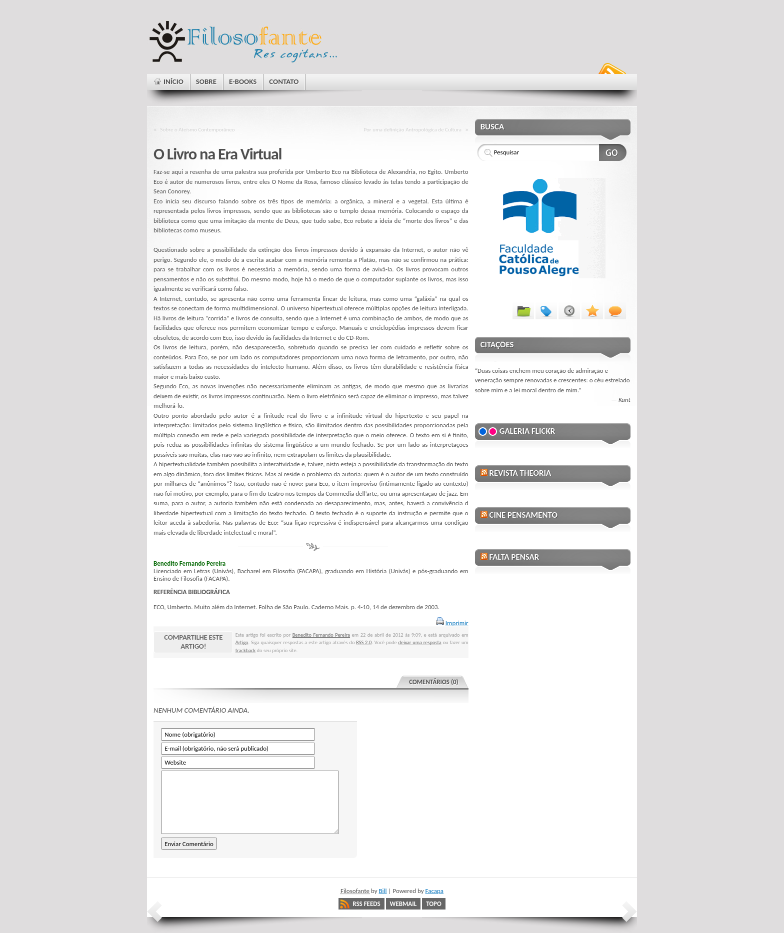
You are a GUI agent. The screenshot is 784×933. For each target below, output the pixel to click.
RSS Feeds (366, 904)
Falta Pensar (514, 557)
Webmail (403, 904)
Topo (434, 904)
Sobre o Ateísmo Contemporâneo (197, 129)
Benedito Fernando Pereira (321, 635)
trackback (246, 650)
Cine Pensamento (523, 515)
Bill (383, 891)
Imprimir (457, 623)
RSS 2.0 (364, 642)
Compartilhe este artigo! (193, 642)
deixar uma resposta (420, 642)
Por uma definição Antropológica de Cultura (413, 129)
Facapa (435, 891)
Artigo (242, 642)
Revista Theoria (520, 473)
